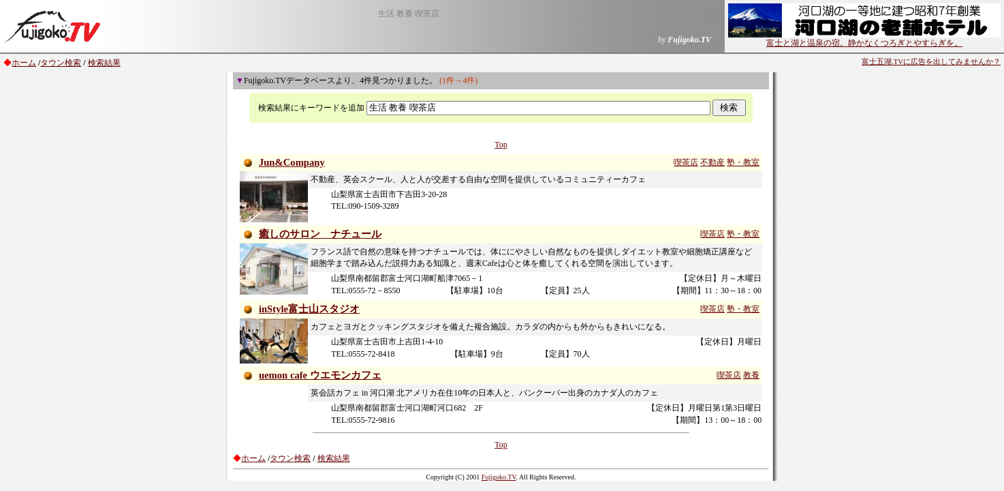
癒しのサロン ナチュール (320, 233)
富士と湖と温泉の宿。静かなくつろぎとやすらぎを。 (864, 39)
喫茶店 (686, 162)
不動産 (712, 162)
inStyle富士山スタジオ (309, 308)
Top (501, 144)
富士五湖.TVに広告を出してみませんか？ (931, 61)
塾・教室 (743, 162)
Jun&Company (292, 162)
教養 (751, 375)
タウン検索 (60, 63)
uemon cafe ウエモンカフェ (320, 375)
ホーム (24, 63)
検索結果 (104, 63)
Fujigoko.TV (499, 477)
